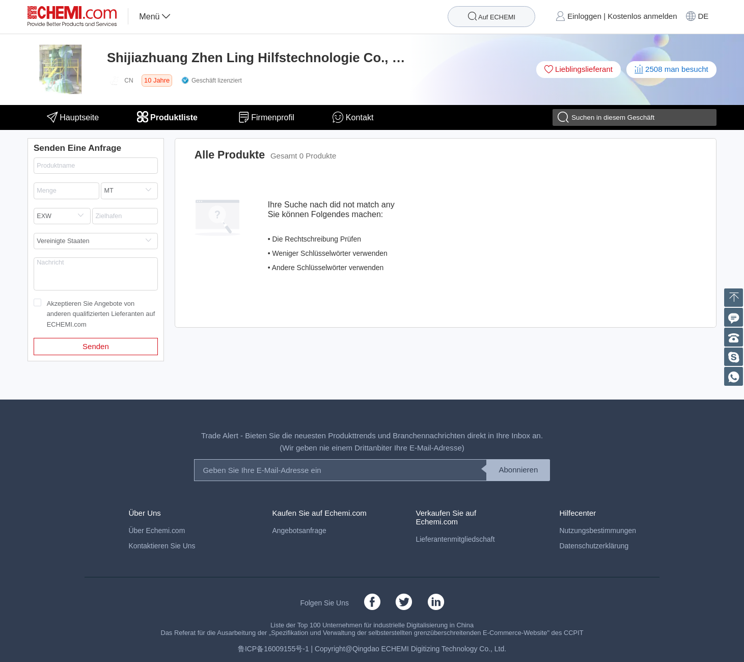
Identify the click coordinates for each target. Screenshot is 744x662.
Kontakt (353, 117)
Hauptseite (73, 117)
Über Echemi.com (156, 530)
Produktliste (168, 117)
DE (703, 16)
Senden (95, 346)
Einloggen (584, 16)
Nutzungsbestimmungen (597, 530)
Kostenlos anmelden (642, 16)
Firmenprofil (266, 117)
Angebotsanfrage (299, 530)
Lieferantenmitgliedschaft (455, 539)
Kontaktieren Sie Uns (161, 546)
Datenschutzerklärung (593, 546)
